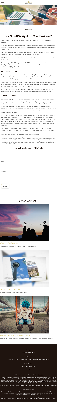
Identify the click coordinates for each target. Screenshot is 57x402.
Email (2, 161)
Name (3, 151)
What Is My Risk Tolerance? (9, 243)
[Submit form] (5, 186)
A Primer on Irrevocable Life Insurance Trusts (15, 335)
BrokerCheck (40, 374)
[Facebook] (27, 369)
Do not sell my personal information (38, 386)
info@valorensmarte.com (28, 366)
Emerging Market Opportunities (10, 289)
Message (3, 171)
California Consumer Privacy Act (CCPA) (40, 385)
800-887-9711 (31, 352)
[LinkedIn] (30, 369)
